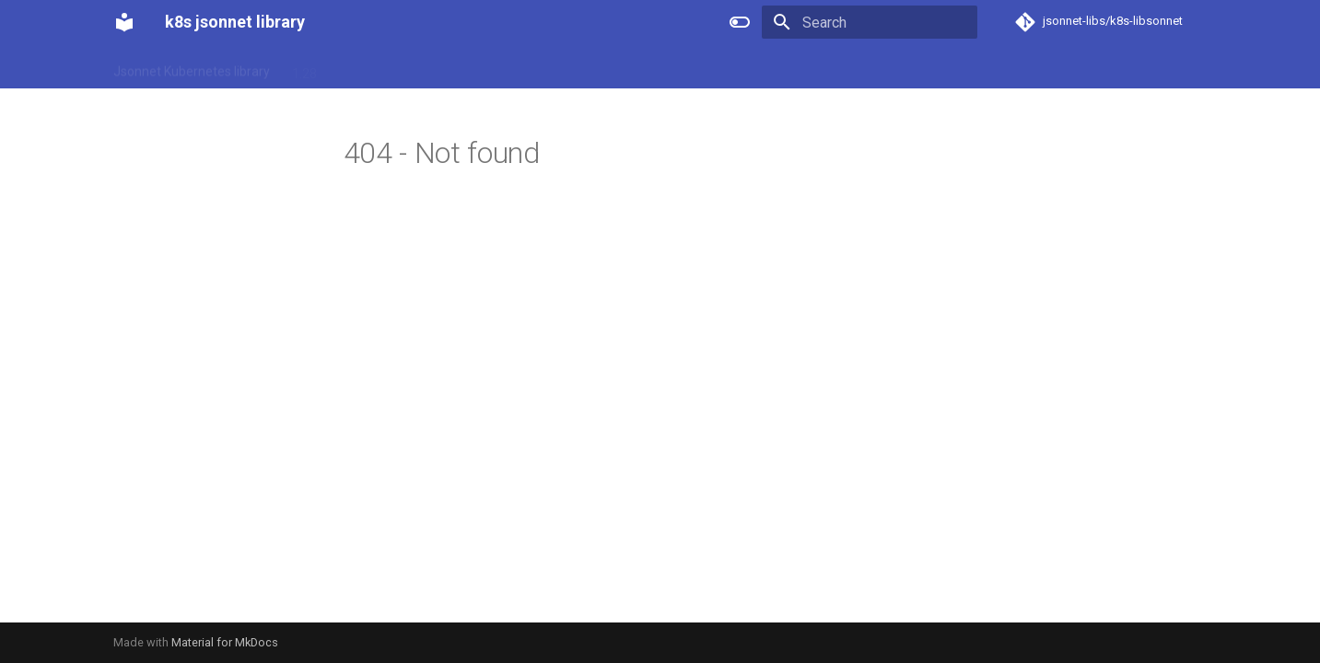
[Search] (869, 22)
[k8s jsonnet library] (124, 22)
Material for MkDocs (224, 642)
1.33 (539, 67)
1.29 (351, 67)
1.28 (304, 67)
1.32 (492, 67)
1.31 (445, 67)
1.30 (398, 67)
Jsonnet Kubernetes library (191, 67)
